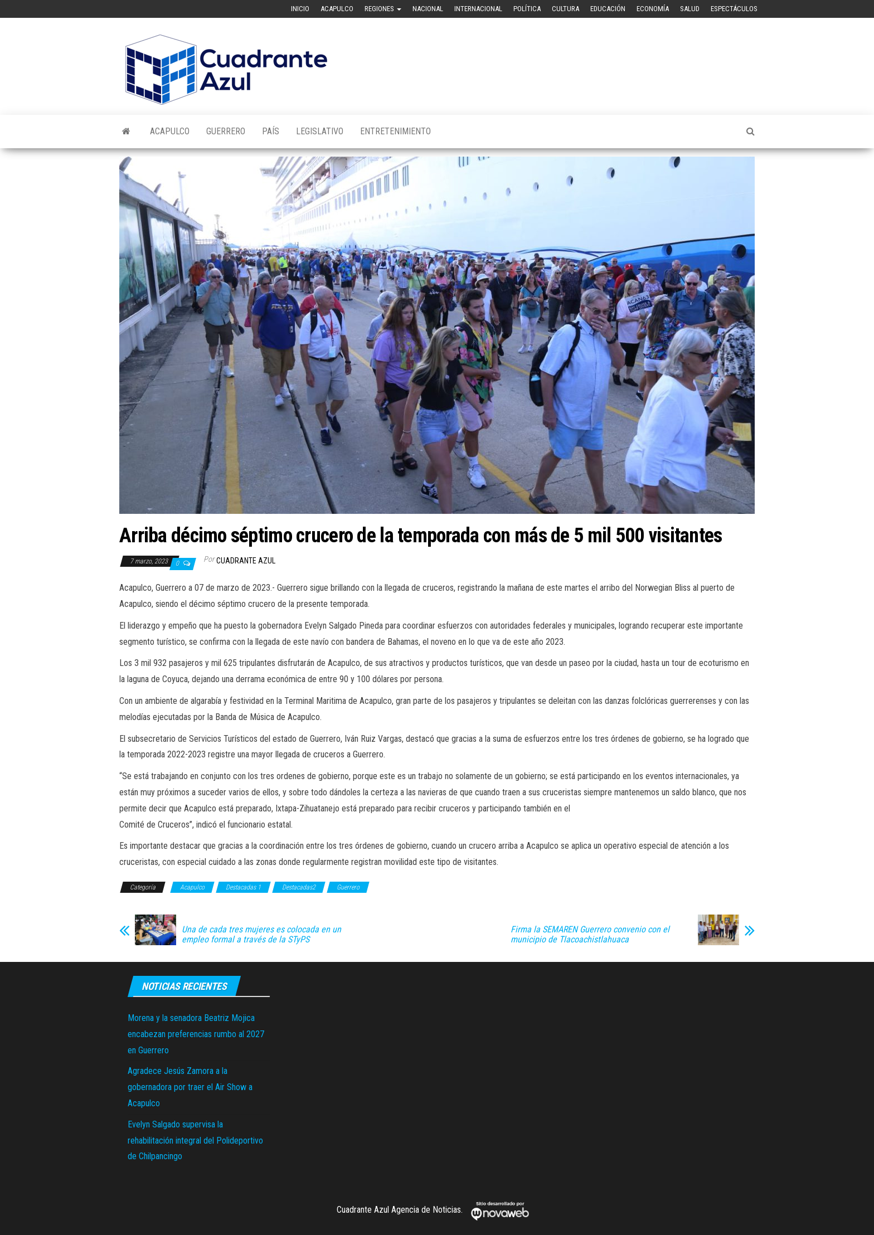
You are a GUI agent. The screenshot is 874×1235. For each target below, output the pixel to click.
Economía (653, 8)
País (270, 131)
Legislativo (319, 131)
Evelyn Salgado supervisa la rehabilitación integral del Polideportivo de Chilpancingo (195, 1140)
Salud (690, 8)
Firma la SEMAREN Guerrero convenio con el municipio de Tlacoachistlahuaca (590, 935)
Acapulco (337, 8)
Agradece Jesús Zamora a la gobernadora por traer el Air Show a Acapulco (190, 1087)
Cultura (565, 8)
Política (527, 8)
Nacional (427, 8)
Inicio (300, 8)
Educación (607, 8)
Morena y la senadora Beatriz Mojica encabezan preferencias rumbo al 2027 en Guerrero (196, 1034)
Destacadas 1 (243, 887)
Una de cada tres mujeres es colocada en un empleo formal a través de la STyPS (261, 935)
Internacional (478, 8)
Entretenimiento (395, 131)
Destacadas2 (298, 887)
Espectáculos (734, 8)
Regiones (383, 8)
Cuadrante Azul (245, 560)
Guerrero (225, 131)
